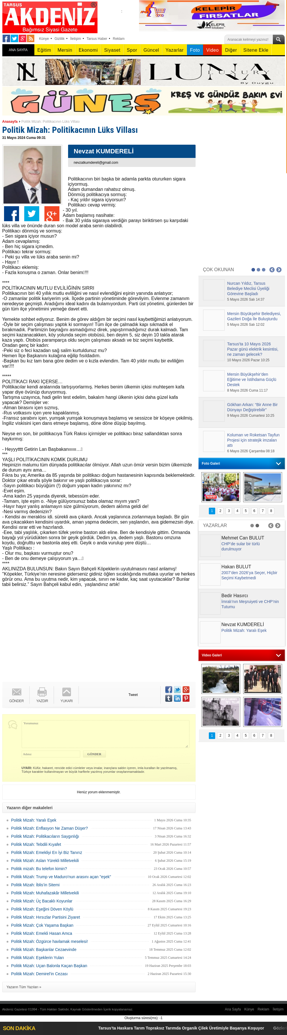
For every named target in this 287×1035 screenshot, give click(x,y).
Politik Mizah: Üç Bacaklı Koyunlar (41, 901)
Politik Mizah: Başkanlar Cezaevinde (43, 949)
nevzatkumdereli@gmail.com (96, 163)
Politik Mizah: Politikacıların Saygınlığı (45, 836)
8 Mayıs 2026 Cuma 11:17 (247, 390)
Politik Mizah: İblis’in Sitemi (35, 885)
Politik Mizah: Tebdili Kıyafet (36, 844)
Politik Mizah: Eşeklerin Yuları (37, 957)
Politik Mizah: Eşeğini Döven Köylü (42, 909)
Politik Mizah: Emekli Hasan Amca (41, 933)
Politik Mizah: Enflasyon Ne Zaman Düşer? (49, 828)
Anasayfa (10, 122)
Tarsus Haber (97, 39)
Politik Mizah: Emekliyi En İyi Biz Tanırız (46, 852)
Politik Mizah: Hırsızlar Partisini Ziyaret (45, 917)
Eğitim (44, 50)
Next (279, 269)
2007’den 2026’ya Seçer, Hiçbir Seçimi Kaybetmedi (249, 575)
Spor (132, 50)
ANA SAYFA (18, 50)
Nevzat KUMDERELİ (243, 624)
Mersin (64, 50)
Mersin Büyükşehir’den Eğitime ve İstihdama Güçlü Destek (251, 379)
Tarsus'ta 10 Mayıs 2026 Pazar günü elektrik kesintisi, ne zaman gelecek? (252, 349)
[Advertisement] (96, 635)
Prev (272, 269)
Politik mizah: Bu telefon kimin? (39, 868)
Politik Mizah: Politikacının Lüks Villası (50, 122)
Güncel (151, 50)
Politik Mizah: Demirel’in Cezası (39, 973)
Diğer (231, 50)
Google (51, 213)
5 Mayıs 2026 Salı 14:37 (246, 299)
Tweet (133, 695)
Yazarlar (175, 50)
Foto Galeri (211, 463)
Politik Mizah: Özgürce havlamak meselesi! (49, 941)
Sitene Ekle (256, 50)
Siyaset (112, 50)
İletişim (75, 39)
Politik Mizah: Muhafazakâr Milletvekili (45, 893)
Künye (44, 39)
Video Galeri (212, 655)
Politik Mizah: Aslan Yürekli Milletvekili (45, 860)
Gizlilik (60, 39)
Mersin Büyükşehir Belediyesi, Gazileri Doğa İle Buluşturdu (254, 316)
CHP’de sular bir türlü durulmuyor (241, 546)
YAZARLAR (215, 525)
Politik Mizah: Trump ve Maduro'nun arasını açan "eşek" (61, 876)
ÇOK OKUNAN (218, 269)
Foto (195, 50)
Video (212, 50)
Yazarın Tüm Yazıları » (24, 987)
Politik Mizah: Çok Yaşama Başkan (42, 925)
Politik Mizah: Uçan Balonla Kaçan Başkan (49, 965)
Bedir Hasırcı (235, 595)
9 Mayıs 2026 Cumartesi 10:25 (250, 416)
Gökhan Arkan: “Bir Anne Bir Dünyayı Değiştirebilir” (252, 407)
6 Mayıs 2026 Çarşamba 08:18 (251, 451)
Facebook (11, 213)
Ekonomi (88, 50)
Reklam (119, 39)
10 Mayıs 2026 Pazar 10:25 (248, 360)
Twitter (31, 213)
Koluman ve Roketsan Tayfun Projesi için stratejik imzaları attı (253, 440)
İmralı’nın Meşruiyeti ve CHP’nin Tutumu (250, 604)
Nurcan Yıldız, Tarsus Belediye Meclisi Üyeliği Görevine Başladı (248, 288)
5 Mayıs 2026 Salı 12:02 (246, 325)
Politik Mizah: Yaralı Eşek (34, 820)
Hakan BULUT (236, 566)
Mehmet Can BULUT (243, 537)
